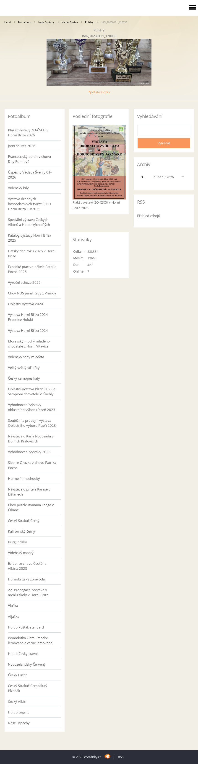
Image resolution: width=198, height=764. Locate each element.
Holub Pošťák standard (26, 627)
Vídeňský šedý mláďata (26, 357)
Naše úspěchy (46, 22)
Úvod (7, 22)
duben (159, 177)
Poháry (89, 22)
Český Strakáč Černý (23, 520)
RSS (121, 757)
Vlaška (13, 605)
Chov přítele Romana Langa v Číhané (31, 507)
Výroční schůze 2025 (24, 282)
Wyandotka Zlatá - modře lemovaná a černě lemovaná (30, 640)
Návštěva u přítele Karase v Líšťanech (29, 491)
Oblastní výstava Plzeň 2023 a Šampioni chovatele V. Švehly (31, 391)
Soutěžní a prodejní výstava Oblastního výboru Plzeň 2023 (32, 423)
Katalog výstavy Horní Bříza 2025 (29, 238)
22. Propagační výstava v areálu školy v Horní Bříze (28, 592)
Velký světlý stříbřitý (24, 367)
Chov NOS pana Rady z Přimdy (32, 293)
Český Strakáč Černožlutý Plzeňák (27, 688)
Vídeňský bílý (18, 188)
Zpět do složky (99, 92)
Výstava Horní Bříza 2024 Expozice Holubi (28, 317)
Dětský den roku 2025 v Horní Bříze (31, 253)
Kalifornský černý (21, 531)
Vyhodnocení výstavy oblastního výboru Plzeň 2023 (31, 407)
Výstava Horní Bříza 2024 (28, 330)
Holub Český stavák (23, 653)
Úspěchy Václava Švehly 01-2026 (30, 174)
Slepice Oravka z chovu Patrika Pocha (32, 465)
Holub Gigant (18, 712)
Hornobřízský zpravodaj (27, 579)
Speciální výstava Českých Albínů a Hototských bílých (29, 222)
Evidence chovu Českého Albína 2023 (27, 566)
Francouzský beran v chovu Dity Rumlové (29, 159)
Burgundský (17, 542)
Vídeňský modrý (21, 552)
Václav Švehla (70, 22)
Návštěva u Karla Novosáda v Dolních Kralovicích (31, 438)
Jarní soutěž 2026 (21, 145)
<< (143, 177)
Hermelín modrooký (24, 478)
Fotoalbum (24, 22)
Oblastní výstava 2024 (25, 304)
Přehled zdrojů (148, 215)
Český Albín (17, 701)
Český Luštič (17, 675)
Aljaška (13, 616)
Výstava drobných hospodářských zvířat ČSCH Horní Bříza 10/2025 (29, 204)
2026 (170, 177)
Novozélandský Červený (27, 664)
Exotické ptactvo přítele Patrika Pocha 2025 (32, 269)
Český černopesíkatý (24, 378)
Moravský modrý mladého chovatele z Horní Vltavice (29, 343)
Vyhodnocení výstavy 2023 (29, 452)
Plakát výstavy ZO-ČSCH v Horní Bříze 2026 (28, 132)
